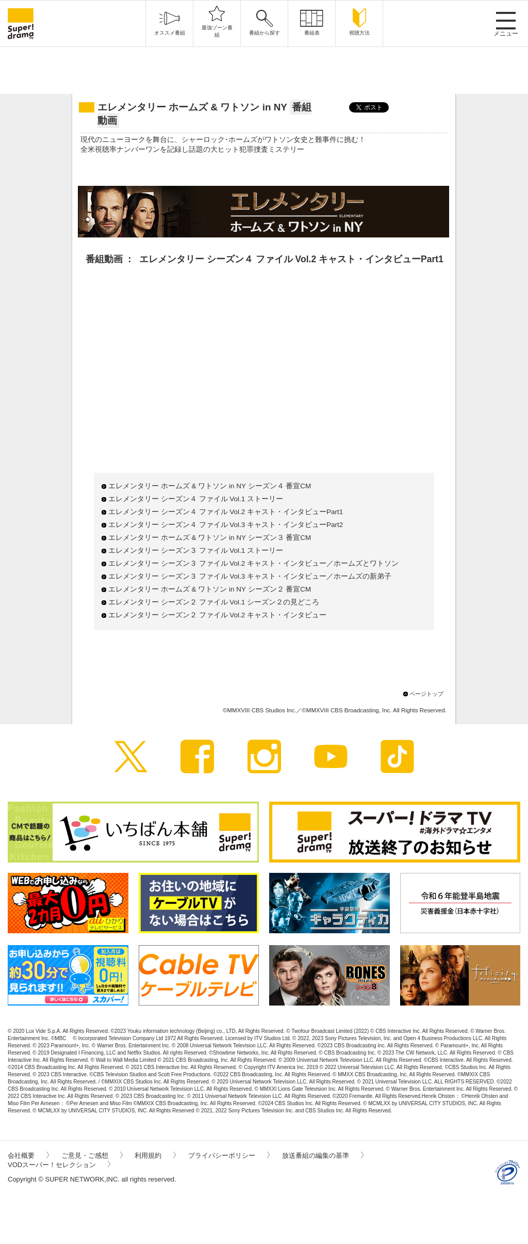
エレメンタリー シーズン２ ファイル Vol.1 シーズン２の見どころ (213, 602)
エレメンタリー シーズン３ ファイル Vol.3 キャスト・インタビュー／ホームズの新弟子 (249, 576)
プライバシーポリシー (229, 1155)
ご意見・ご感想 (92, 1155)
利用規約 (155, 1155)
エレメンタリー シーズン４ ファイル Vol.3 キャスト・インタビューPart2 (225, 525)
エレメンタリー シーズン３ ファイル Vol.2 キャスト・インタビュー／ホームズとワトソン (253, 563)
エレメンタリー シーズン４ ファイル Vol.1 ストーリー (195, 499)
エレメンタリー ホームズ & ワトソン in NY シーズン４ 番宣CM (209, 486)
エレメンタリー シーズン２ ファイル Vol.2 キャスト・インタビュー (217, 615)
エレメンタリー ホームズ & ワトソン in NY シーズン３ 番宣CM (209, 537)
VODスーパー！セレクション (59, 1165)
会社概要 (28, 1155)
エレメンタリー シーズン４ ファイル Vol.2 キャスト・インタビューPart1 (225, 512)
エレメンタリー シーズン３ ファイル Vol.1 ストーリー (195, 550)
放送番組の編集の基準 (323, 1155)
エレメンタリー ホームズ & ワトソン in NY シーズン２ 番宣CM (209, 589)
